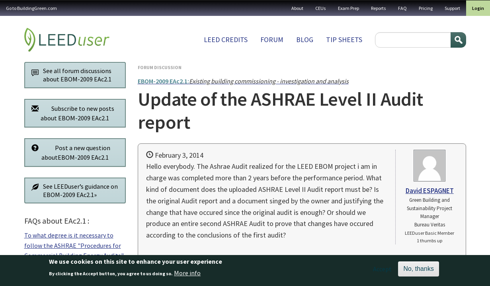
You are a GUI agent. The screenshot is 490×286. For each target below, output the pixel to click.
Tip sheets (344, 39)
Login (478, 8)
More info (187, 274)
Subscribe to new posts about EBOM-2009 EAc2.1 (70, 113)
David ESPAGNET (430, 190)
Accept (382, 270)
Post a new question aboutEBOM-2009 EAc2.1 (69, 152)
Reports (378, 8)
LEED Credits (226, 39)
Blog (304, 39)
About (297, 8)
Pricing (426, 8)
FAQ (402, 8)
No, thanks (418, 270)
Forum (271, 39)
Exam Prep (348, 8)
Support (452, 8)
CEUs (320, 8)
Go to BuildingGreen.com (31, 8)
